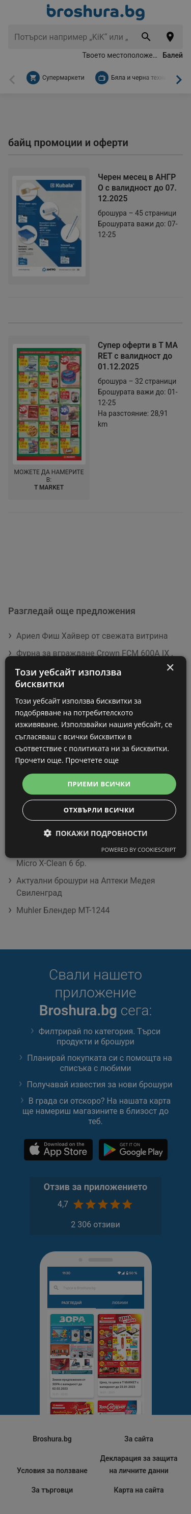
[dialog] (95, 757)
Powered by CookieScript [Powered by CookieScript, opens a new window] (138, 849)
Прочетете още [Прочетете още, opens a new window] (92, 760)
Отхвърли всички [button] (99, 809)
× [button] (170, 668)
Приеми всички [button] (99, 783)
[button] (95, 833)
